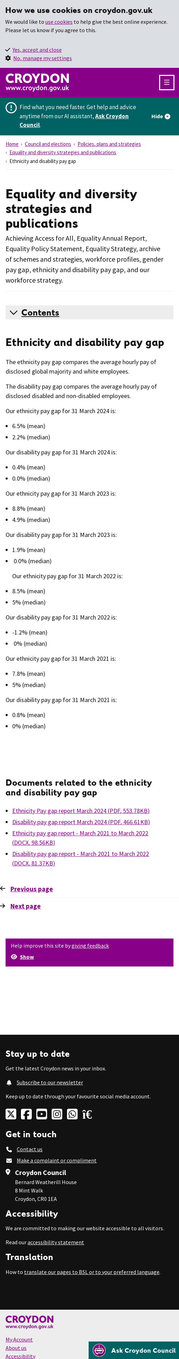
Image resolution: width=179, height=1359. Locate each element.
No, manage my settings (42, 58)
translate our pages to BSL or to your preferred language (91, 1271)
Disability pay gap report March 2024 (81, 822)
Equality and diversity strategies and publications (62, 152)
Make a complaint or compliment (57, 1160)
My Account (19, 1339)
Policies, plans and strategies (109, 144)
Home (12, 144)
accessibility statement (56, 1242)
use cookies (59, 21)
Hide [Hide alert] (157, 116)
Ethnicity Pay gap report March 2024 (81, 811)
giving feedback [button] (90, 945)
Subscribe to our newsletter (50, 1082)
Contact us (30, 1149)
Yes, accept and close (37, 49)
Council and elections (48, 144)
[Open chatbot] (134, 1350)
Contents (40, 312)
